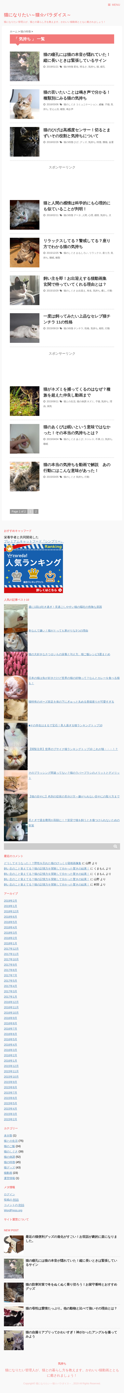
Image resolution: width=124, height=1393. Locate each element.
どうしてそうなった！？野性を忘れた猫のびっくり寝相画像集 (42, 863)
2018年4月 (10, 927)
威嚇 (101, 104)
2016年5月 (10, 1039)
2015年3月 (10, 1114)
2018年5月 (10, 922)
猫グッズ (9, 1167)
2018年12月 (11, 911)
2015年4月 (10, 1108)
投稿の (11, 1199)
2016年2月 (10, 1055)
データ (77, 215)
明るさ (83, 66)
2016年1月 (10, 1060)
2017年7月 (10, 975)
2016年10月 (11, 1012)
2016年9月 (10, 1018)
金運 (111, 142)
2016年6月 (10, 1034)
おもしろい (82, 253)
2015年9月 (10, 1082)
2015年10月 (11, 1076)
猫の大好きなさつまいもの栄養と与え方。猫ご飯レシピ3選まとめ (69, 654)
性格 (87, 328)
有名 (89, 290)
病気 (49, 406)
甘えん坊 (54, 109)
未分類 (8, 1135)
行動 (109, 290)
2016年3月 (10, 1050)
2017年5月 (10, 980)
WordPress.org (13, 1210)
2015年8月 (10, 1087)
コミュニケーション (86, 104)
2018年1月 (10, 943)
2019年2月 (10, 900)
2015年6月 (10, 1098)
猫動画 (8, 1172)
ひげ (76, 142)
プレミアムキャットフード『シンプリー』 (34, 541)
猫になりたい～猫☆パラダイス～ (37, 14)
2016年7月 (10, 1028)
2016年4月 (10, 1044)
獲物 (105, 142)
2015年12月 (11, 1066)
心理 (90, 215)
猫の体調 (81, 401)
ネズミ (90, 401)
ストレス (89, 439)
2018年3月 (10, 932)
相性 (101, 328)
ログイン (9, 1194)
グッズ (83, 142)
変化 (76, 66)
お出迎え (81, 290)
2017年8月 (10, 970)
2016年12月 (11, 1002)
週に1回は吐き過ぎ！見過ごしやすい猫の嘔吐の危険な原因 (65, 606)
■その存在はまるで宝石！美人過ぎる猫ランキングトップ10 (65, 725)
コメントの (14, 1205)
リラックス (95, 253)
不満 (97, 439)
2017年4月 (10, 986)
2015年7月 (10, 1092)
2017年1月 (10, 996)
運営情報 (9, 1178)
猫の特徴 (68, 66)
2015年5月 (10, 1103)
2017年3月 (10, 991)
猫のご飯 (9, 1146)
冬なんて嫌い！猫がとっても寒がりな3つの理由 (58, 630)
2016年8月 (10, 1023)
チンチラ (78, 328)
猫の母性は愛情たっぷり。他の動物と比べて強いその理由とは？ (71, 1308)
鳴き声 (69, 109)
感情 (96, 215)
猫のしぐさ (70, 104)
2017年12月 (11, 948)
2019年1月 (10, 906)
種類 (62, 109)
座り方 (106, 253)
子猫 (107, 104)
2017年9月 (10, 964)
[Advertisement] (62, 185)
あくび (79, 439)
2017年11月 (11, 954)
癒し (103, 290)
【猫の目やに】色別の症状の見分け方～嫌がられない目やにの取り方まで (74, 796)
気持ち (91, 66)
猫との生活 (70, 401)
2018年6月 (10, 916)
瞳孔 (102, 66)
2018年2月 (10, 938)
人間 (84, 215)
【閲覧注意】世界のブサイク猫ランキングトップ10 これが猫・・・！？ (73, 749)
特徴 (99, 142)
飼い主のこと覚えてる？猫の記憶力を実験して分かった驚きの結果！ (47, 868)
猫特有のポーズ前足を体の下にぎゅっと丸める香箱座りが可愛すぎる (71, 701)
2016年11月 (11, 1007)
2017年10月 (11, 959)
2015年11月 (11, 1071)
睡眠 (51, 257)
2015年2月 (10, 1119)
